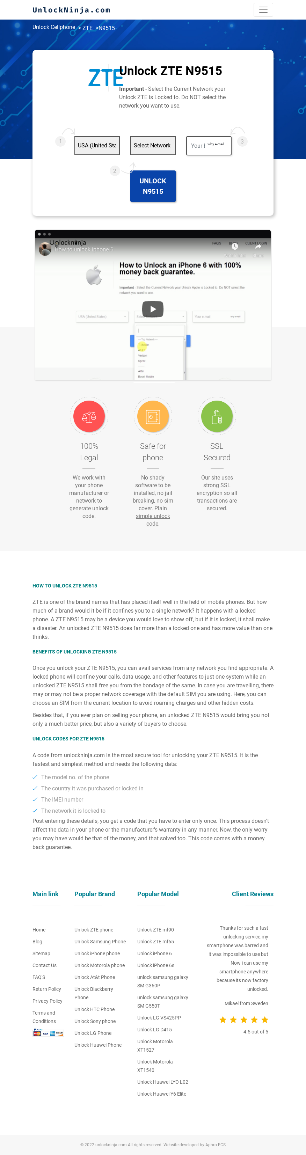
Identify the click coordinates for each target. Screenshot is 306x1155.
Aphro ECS (215, 1144)
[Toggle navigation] (263, 10)
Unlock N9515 (152, 186)
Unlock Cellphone (53, 27)
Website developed (181, 1144)
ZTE (87, 28)
